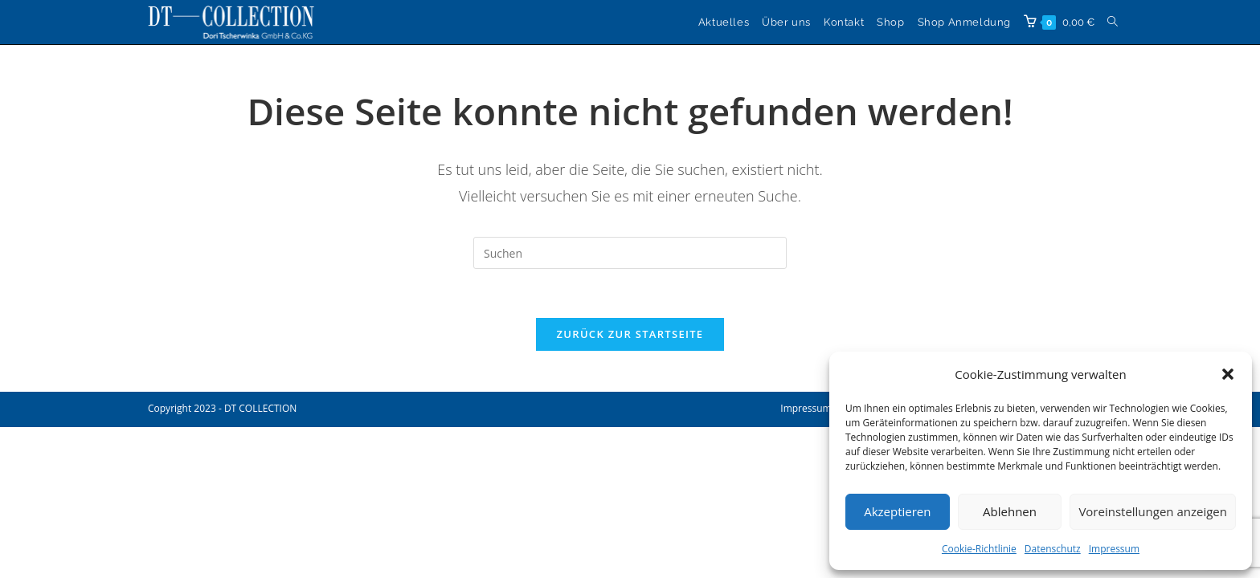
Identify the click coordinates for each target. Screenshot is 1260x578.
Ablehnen (1010, 511)
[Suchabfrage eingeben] (630, 253)
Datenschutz (1053, 549)
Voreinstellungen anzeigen (1152, 511)
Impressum (1114, 549)
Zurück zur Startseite (630, 334)
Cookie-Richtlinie (979, 549)
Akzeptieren (897, 511)
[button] (1228, 374)
